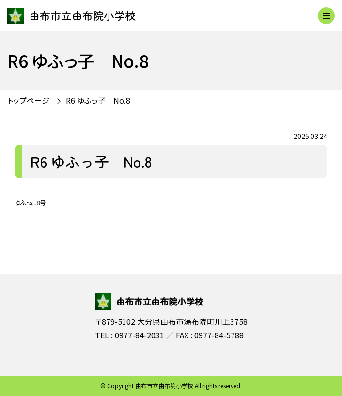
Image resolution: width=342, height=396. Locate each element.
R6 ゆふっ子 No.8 (98, 100)
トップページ (28, 100)
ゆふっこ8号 (30, 202)
